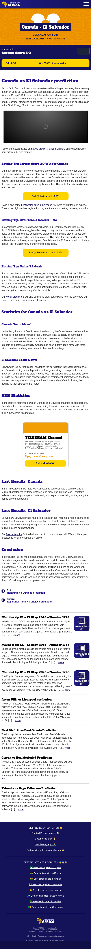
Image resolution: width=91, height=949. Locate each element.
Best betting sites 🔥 (45, 838)
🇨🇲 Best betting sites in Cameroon (45, 907)
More (17, 635)
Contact (32, 931)
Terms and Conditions (49, 930)
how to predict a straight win (46, 148)
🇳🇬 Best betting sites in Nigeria (45, 867)
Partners (58, 931)
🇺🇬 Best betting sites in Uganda (46, 890)
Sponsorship (49, 931)
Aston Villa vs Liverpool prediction (27, 699)
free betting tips (14, 534)
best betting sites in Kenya (35, 205)
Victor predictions (15, 296)
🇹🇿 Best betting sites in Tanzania (45, 884)
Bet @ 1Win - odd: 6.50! (45, 196)
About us (39, 931)
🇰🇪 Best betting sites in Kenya (45, 873)
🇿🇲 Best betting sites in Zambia (45, 901)
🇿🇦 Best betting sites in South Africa (45, 895)
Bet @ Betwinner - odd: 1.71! (45, 252)
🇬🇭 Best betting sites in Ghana (45, 878)
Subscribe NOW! (45, 463)
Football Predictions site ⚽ (45, 833)
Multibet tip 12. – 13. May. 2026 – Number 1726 (35, 672)
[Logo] (11, 4)
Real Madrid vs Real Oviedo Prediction (30, 730)
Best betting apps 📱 (45, 844)
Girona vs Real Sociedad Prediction (27, 758)
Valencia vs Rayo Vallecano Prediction (29, 788)
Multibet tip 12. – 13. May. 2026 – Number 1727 (35, 645)
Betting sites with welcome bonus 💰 (45, 850)
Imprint (36, 930)
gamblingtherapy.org (56, 936)
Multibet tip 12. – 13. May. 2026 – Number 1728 (35, 617)
